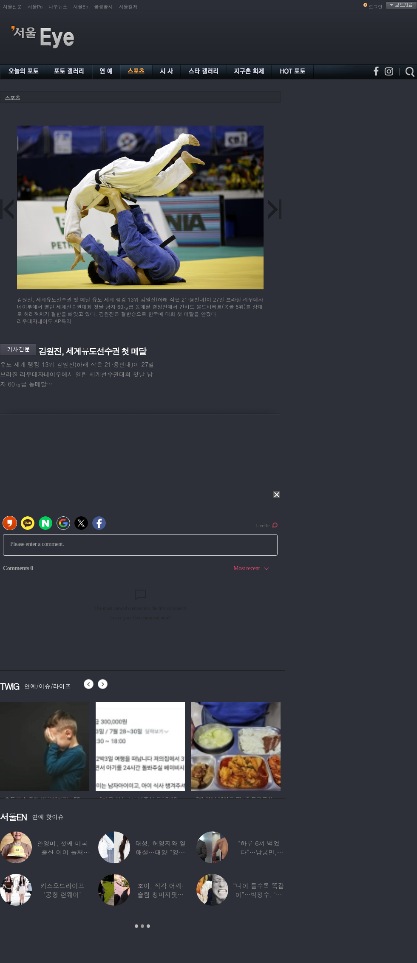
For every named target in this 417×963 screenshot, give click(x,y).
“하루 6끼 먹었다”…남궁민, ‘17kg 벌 (259, 852)
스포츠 (12, 98)
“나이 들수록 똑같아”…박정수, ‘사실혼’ (258, 894)
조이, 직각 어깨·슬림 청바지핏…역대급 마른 (160, 894)
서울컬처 (128, 6)
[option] (44, 745)
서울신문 (12, 6)
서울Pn (35, 6)
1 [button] (136, 926)
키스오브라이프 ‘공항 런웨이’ (62, 890)
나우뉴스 (57, 6)
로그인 (376, 6)
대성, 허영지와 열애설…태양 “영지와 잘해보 (160, 852)
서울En (80, 6)
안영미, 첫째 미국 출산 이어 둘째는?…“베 (62, 852)
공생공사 (103, 6)
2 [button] (142, 926)
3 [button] (148, 926)
